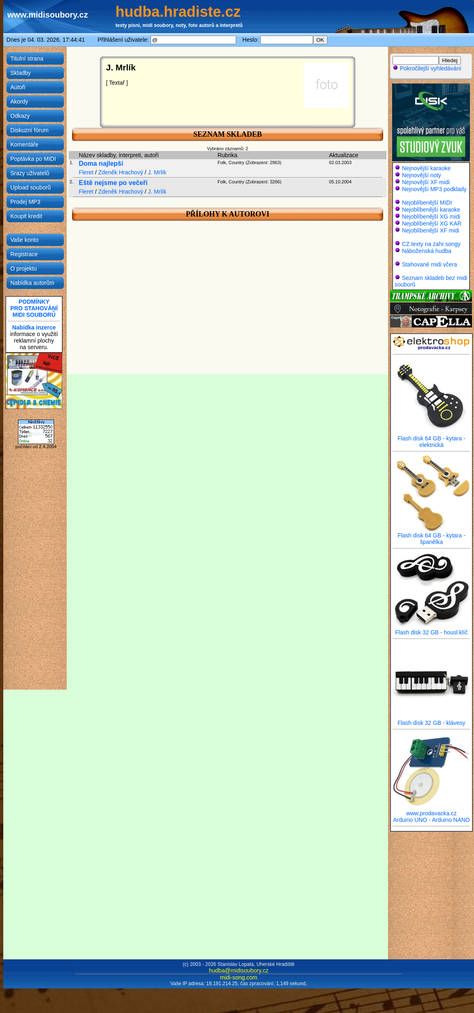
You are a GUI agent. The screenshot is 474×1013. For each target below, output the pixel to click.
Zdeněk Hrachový (120, 172)
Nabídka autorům (32, 283)
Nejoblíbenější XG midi (431, 216)
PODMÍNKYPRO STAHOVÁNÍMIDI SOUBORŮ (34, 308)
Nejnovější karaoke (426, 168)
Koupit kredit (26, 216)
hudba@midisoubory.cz (238, 970)
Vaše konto (24, 240)
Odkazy (19, 116)
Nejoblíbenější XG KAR (432, 223)
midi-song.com (238, 977)
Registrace (24, 254)
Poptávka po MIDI (33, 159)
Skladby (20, 73)
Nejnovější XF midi (426, 182)
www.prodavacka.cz (431, 811)
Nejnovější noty (421, 175)
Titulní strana (26, 58)
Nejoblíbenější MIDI (427, 202)
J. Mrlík (157, 172)
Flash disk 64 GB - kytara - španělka (431, 536)
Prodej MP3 (25, 202)
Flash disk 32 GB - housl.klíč (431, 630)
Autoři (17, 87)
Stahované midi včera (429, 264)
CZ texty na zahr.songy (431, 244)
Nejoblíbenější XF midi (430, 230)
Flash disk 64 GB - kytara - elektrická (431, 439)
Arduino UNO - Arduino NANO (431, 820)
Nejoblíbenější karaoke (431, 209)
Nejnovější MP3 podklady (434, 189)
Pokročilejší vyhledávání (427, 68)
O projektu (23, 268)
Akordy (19, 101)
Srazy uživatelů (29, 173)
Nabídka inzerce (34, 327)
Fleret (86, 172)
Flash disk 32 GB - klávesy (431, 720)
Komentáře (24, 144)
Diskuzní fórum (29, 130)
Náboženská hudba (426, 251)
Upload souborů (30, 187)
